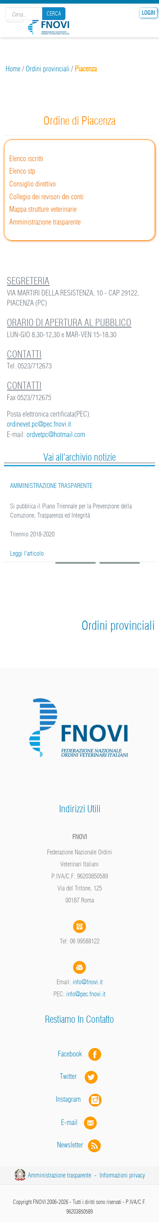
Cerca (54, 13)
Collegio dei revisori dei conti (46, 196)
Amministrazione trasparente (45, 222)
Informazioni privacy (122, 1175)
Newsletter (79, 1144)
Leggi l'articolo (27, 553)
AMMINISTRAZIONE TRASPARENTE (51, 486)
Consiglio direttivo (32, 183)
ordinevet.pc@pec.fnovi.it (39, 424)
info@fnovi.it (88, 982)
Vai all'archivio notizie (79, 457)
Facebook (72, 1053)
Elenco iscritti (26, 158)
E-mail (69, 1122)
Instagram (79, 1099)
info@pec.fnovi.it (86, 994)
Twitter (79, 1076)
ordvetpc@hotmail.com (55, 434)
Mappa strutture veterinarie (43, 209)
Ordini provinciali (47, 68)
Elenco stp (22, 171)
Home (13, 68)
